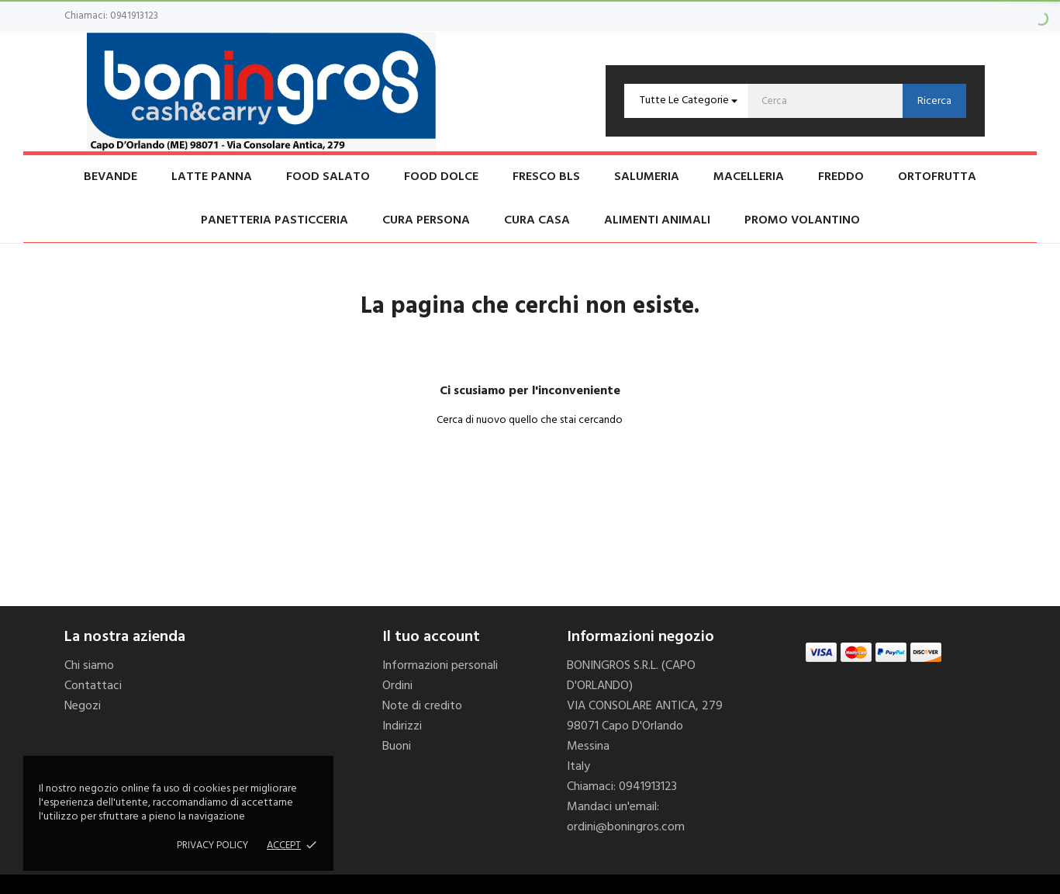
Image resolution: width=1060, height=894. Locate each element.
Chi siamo (89, 666)
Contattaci (93, 686)
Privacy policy (212, 845)
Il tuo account (431, 637)
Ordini (397, 686)
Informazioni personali (440, 666)
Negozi (82, 706)
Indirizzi (402, 726)
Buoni (396, 746)
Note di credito (422, 706)
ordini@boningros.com (626, 827)
